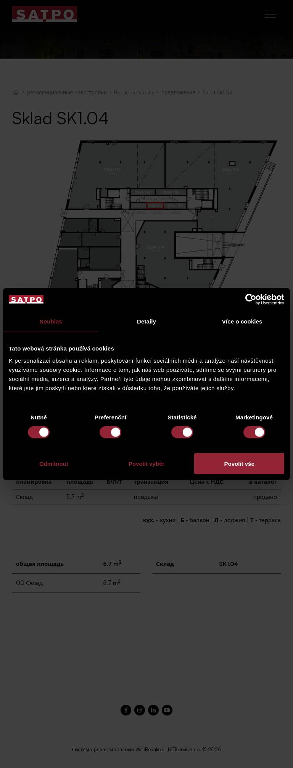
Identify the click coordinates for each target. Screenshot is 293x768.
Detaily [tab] (146, 321)
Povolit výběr (146, 463)
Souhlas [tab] (51, 321)
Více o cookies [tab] (242, 321)
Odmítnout (53, 463)
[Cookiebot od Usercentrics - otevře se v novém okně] (250, 299)
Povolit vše (239, 463)
